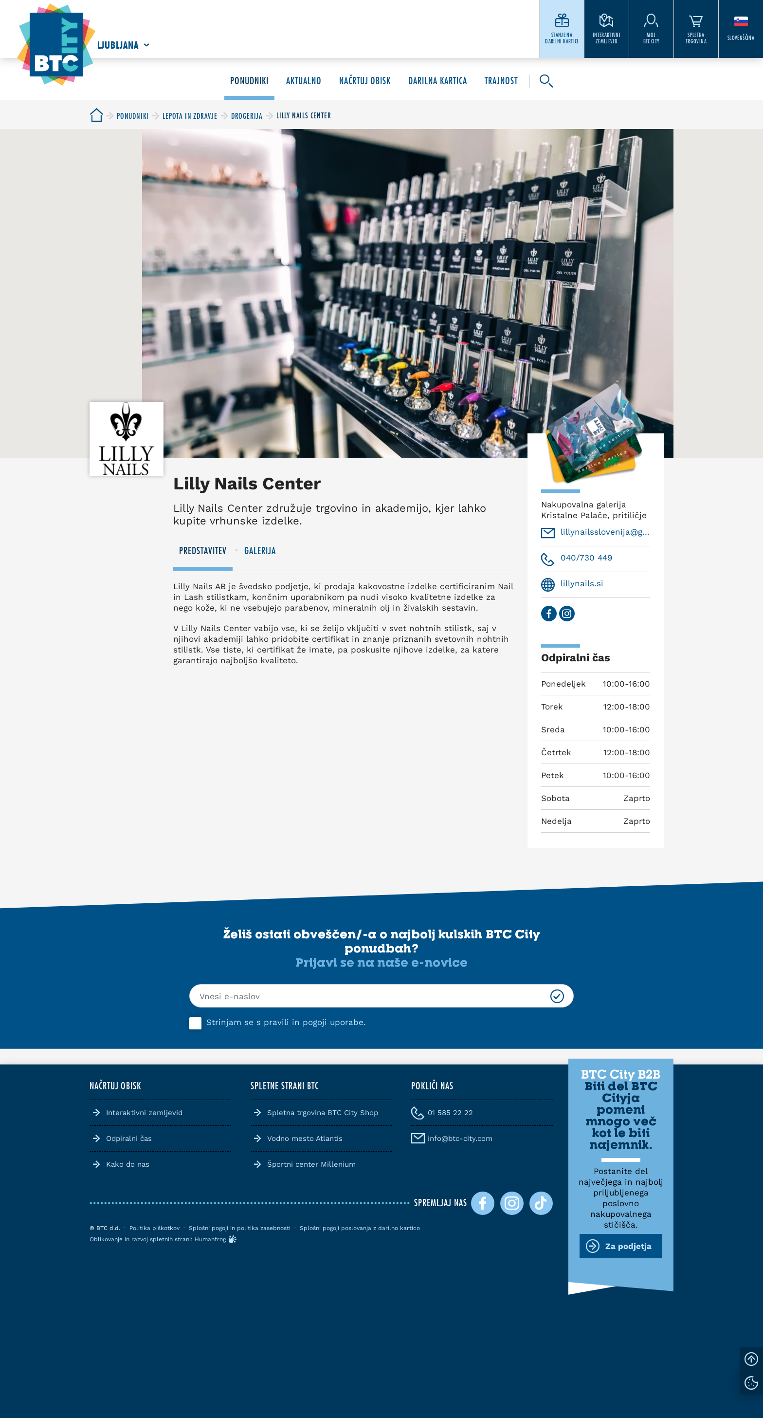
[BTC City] (96, 115)
